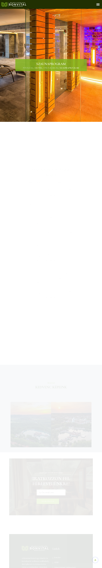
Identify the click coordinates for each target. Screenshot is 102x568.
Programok (51, 67)
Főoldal (28, 67)
